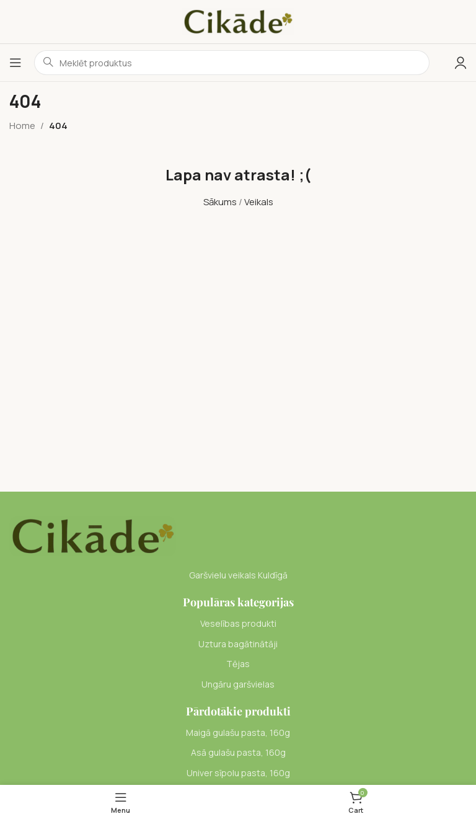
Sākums (220, 201)
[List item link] (238, 624)
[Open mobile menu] (15, 62)
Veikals (258, 201)
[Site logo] (238, 20)
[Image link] (92, 535)
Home (22, 125)
